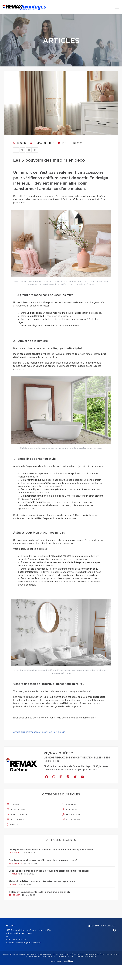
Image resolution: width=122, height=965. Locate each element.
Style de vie (71, 819)
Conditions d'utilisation (57, 956)
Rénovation (71, 814)
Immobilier (70, 809)
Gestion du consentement (84, 956)
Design (19, 143)
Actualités (15, 819)
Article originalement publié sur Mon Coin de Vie (39, 732)
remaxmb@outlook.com (28, 943)
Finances (69, 804)
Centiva (68, 961)
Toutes (13, 804)
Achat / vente (17, 814)
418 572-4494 (19, 940)
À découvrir (16, 809)
